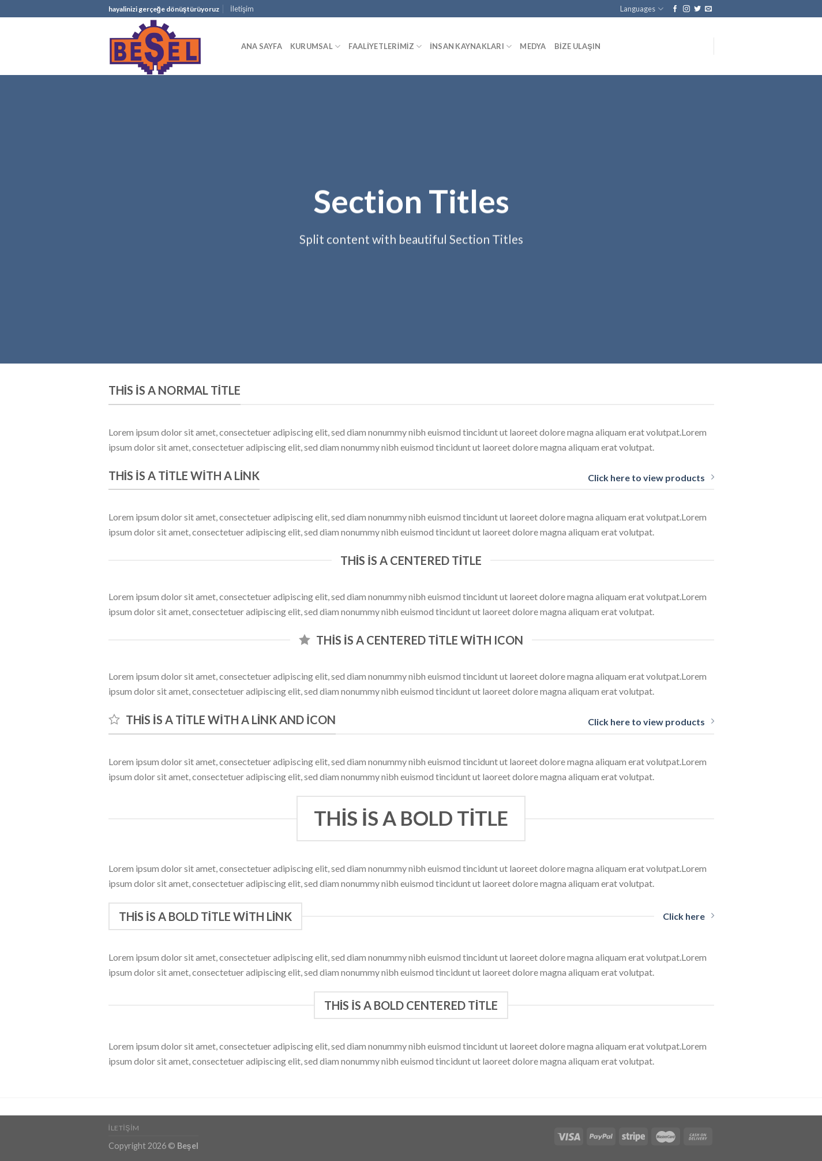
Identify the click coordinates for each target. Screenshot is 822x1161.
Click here (688, 916)
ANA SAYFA (261, 46)
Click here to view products (651, 477)
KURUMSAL (315, 46)
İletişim (242, 8)
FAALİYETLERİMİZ (385, 46)
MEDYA (533, 46)
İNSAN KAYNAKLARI (471, 46)
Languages (641, 8)
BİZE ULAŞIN (577, 46)
